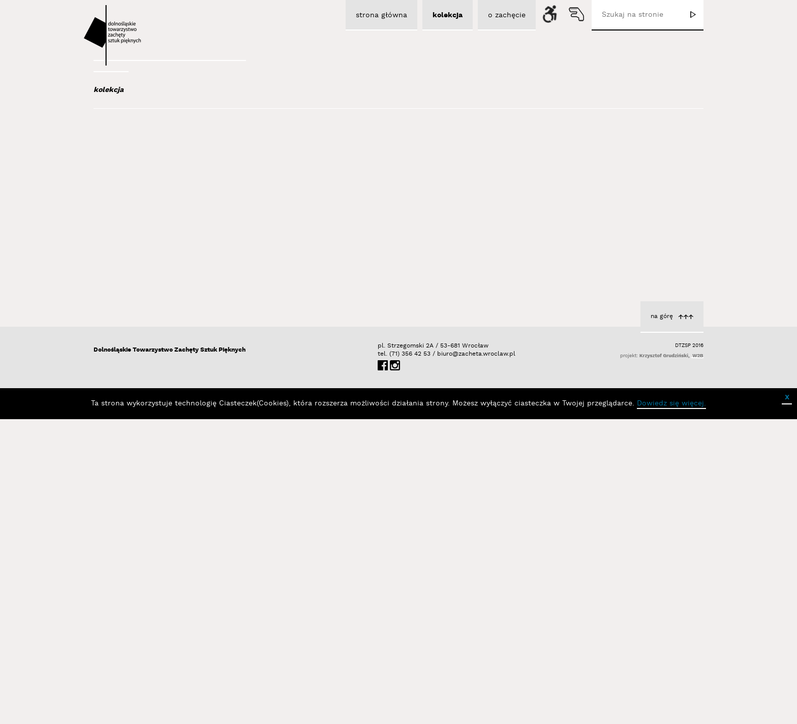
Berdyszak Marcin (152, 337)
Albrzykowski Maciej (154, 177)
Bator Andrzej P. (149, 309)
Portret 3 (463, 281)
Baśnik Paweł (145, 296)
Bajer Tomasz (143, 254)
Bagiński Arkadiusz (150, 241)
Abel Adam (137, 149)
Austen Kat (140, 204)
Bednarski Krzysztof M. (161, 323)
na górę (662, 621)
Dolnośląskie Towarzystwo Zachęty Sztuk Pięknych (170, 654)
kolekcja (109, 90)
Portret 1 (671, 268)
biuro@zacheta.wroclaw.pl (442, 659)
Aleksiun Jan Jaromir (155, 190)
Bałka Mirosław (146, 268)
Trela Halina (249, 558)
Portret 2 (254, 547)
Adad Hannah (143, 163)
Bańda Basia (144, 282)
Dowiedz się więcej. (671, 708)
